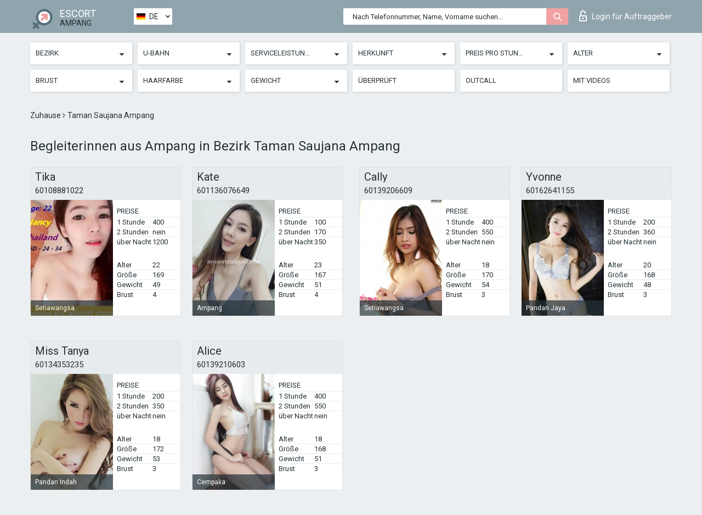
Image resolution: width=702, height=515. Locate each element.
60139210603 (221, 365)
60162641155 (550, 190)
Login (625, 16)
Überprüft (377, 80)
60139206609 (388, 190)
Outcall (481, 80)
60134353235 (59, 365)
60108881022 (59, 190)
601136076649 (223, 190)
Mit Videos (591, 80)
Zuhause (46, 115)
